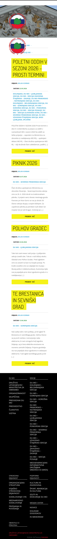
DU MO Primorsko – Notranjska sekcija (30, 99)
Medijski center (36, 503)
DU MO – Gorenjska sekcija (30, 104)
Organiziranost (17, 393)
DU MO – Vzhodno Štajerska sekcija (29, 116)
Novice (33, 507)
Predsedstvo (15, 406)
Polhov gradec (30, 228)
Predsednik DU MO (16, 401)
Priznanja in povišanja (15, 507)
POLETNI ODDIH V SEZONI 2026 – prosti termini (30, 68)
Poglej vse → (27, 52)
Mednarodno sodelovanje (16, 501)
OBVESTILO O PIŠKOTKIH (14, 524)
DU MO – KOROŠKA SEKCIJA (28, 106)
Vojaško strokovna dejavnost (14, 490)
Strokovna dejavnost (14, 477)
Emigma (44, 537)
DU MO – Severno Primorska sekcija (30, 113)
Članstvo (14, 409)
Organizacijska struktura (17, 483)
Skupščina (14, 397)
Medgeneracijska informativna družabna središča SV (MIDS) (39, 466)
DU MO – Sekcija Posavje (31, 110)
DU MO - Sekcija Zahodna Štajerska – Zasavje (28, 97)
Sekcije (32, 378)
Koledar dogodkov (35, 512)
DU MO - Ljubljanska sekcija (25, 247)
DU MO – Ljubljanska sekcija (36, 417)
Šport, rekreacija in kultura (38, 489)
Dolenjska (18, 94)
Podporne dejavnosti (34, 477)
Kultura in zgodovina (35, 483)
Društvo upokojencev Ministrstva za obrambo (16, 386)
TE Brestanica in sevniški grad (28, 300)
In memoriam (36, 517)
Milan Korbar (20, 83)
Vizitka (12, 413)
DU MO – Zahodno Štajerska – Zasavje (35, 449)
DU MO (12, 378)
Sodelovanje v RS (18, 497)
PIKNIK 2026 (25, 163)
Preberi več (30, 151)
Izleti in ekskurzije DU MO (38, 495)
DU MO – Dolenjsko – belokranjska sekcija (28, 102)
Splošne (27, 119)
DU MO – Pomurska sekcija (39, 425)
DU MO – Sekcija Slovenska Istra (29, 111)
